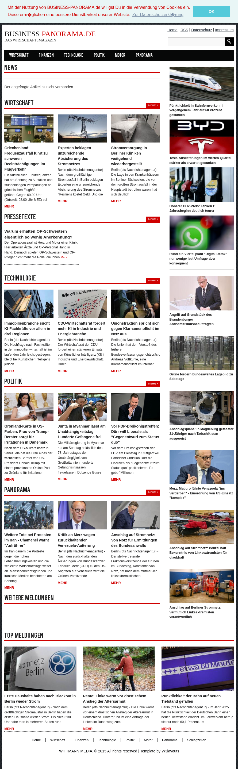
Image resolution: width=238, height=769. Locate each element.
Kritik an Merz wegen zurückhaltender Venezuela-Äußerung (76, 540)
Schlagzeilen (196, 740)
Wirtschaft (19, 55)
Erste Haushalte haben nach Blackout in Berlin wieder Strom (40, 698)
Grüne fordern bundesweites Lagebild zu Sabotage (201, 376)
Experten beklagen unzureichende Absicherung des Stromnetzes (74, 156)
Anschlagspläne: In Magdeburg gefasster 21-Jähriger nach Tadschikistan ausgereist (202, 433)
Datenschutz (201, 30)
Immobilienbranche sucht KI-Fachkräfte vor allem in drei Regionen (27, 328)
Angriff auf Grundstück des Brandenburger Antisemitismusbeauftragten (192, 319)
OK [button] (211, 11)
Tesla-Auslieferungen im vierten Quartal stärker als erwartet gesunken (200, 160)
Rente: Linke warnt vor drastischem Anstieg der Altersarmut (114, 698)
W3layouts (170, 751)
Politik (99, 55)
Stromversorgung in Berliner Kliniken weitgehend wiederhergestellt (129, 156)
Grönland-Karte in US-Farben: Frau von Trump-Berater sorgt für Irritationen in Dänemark (26, 434)
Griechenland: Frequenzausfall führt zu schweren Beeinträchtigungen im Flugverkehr (26, 158)
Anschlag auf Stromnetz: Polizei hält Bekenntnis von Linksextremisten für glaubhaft (198, 552)
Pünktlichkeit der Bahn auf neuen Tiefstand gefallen (191, 698)
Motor (120, 55)
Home (172, 30)
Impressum (224, 30)
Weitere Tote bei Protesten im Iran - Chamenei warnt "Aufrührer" (27, 540)
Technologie (73, 55)
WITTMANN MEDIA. (76, 751)
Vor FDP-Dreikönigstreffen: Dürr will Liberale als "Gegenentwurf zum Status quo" (135, 434)
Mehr (9, 206)
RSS (184, 30)
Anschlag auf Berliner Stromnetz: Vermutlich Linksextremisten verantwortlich (195, 612)
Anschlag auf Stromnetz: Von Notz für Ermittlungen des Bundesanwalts (134, 540)
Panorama (144, 55)
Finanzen (46, 55)
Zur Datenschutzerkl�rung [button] (157, 14)
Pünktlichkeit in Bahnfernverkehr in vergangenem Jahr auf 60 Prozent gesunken (197, 110)
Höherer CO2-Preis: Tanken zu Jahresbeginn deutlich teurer (193, 208)
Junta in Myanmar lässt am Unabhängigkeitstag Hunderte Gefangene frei (82, 431)
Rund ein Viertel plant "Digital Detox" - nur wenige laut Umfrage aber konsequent (199, 258)
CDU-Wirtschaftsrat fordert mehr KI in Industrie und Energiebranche (81, 328)
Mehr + (153, 104)
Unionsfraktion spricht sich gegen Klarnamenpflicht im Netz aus (135, 328)
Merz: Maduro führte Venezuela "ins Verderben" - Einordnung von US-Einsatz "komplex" (201, 493)
